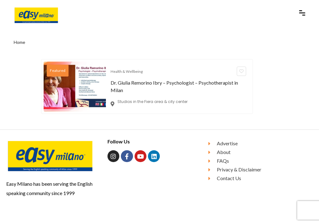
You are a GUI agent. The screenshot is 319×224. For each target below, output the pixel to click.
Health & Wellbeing (127, 71)
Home (19, 42)
